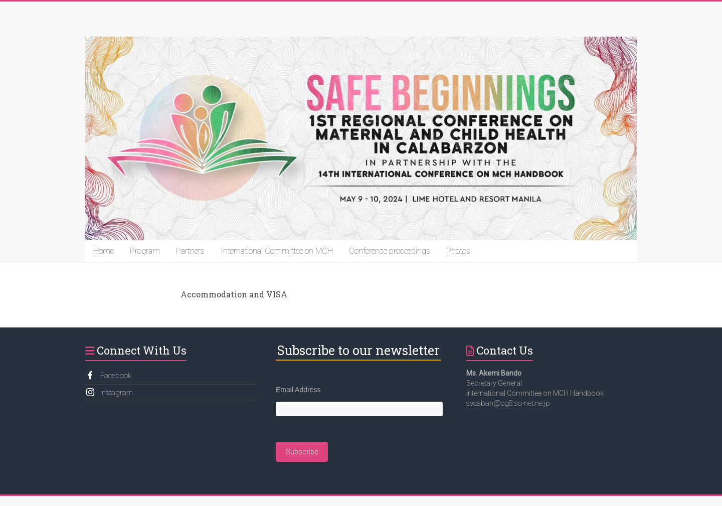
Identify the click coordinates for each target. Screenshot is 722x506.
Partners (190, 251)
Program (145, 251)
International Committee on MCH (277, 251)
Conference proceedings (389, 251)
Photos (458, 251)
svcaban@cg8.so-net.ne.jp (508, 403)
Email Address (298, 390)
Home (103, 251)
